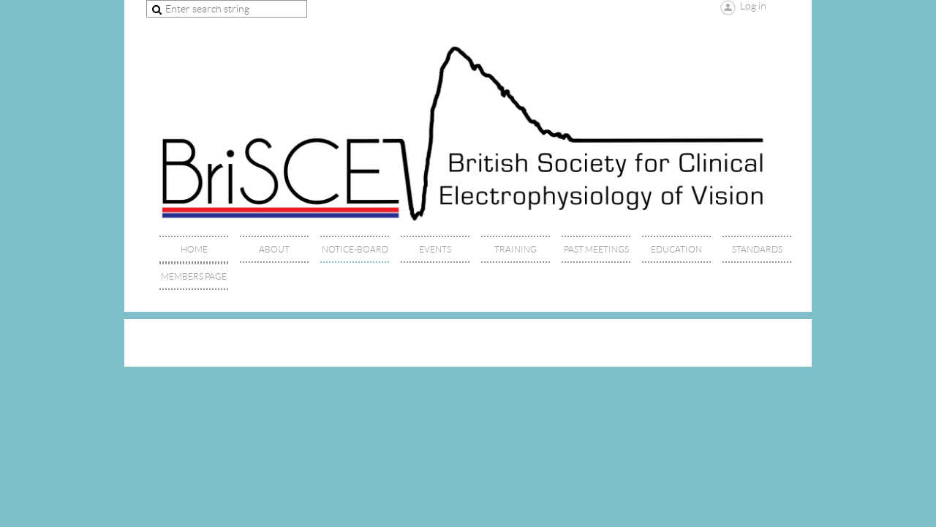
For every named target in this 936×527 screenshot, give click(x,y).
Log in (753, 6)
